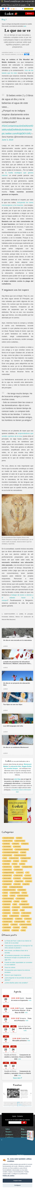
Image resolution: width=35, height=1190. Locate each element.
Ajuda (14, 1116)
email (11, 1122)
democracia (17, 846)
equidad (23, 852)
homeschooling (7, 901)
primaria (22, 864)
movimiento (6, 907)
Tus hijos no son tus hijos (12, 704)
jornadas (19, 838)
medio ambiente (26, 913)
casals (23, 5)
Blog (22, 1129)
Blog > (4, 19)
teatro (5, 887)
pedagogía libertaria (8, 872)
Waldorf (5, 766)
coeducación (7, 913)
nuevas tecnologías (8, 898)
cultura (5, 895)
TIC (28, 872)
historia (15, 864)
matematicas (7, 904)
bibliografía (16, 843)
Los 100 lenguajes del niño (13, 726)
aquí (25, 26)
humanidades (22, 890)
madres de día (18, 875)
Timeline (24, 1135)
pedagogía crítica (27, 866)
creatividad (19, 918)
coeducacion (16, 907)
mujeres (16, 861)
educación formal (8, 849)
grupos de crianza (20, 840)
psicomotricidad (7, 855)
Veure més (17, 1078)
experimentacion (15, 892)
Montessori (27, 764)
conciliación (17, 878)
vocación (24, 861)
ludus (5, 858)
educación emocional (20, 855)
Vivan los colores (10, 967)
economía (29, 881)
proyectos (16, 927)
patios (5, 916)
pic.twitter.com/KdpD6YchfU (16, 133)
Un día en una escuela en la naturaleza (17, 640)
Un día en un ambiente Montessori (16, 747)
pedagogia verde (24, 904)
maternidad (6, 864)
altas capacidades (8, 918)
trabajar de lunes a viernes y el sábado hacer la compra (17, 597)
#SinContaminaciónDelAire (16, 125)
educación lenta (14, 858)
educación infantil (27, 907)
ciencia (5, 892)
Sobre (8, 1129)
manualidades (7, 861)
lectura (24, 892)
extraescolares (27, 878)
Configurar (17, 1185)
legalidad (17, 866)
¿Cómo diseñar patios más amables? (16, 983)
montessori (28, 918)
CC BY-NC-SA (20, 54)
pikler (15, 904)
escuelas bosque (12, 768)
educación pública (20, 921)
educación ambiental (10, 54)
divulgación (25, 843)
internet (13, 895)
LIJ (29, 921)
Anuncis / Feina (26, 1132)
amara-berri (20, 872)
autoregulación (7, 884)
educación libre (16, 766)
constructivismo (7, 869)
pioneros (6, 924)
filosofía (17, 901)
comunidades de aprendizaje (11, 852)
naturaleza (14, 924)
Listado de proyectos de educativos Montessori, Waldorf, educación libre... (17, 662)
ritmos (23, 930)
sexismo (25, 901)
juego (22, 910)
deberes (15, 910)
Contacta (20, 1116)
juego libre (26, 884)
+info (22, 1010)
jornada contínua (8, 840)
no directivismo (20, 898)
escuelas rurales (8, 921)
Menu (29, 13)
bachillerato (6, 843)
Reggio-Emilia (26, 766)
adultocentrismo (14, 916)
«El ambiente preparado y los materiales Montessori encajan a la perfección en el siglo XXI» (17, 957)
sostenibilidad (7, 927)
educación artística (23, 895)
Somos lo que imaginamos (13, 975)
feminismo (16, 913)
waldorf (24, 927)
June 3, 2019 (7, 140)
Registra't (28, 8)
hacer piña (17, 884)
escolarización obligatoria (22, 849)
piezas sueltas (7, 878)
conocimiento (25, 916)
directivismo (6, 910)
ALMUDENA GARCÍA (7, 52)
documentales (7, 846)
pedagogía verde (26, 858)
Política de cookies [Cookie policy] (8, 1175)
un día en (28, 875)
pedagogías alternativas (16, 887)
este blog (17, 779)
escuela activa (18, 869)
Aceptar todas (17, 1180)
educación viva (7, 866)
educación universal (8, 838)
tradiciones (6, 930)
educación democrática (9, 890)
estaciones (15, 930)
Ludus (9, 14)
